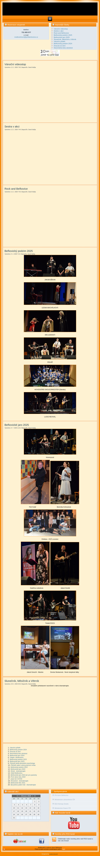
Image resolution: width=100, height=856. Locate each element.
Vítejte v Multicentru (16, 757)
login (63, 849)
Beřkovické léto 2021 (18, 783)
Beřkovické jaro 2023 (17, 761)
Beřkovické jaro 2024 (17, 755)
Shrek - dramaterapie (18, 771)
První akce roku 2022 (18, 777)
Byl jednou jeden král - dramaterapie (23, 785)
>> (35, 796)
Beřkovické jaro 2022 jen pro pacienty (24, 775)
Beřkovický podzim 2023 (18, 759)
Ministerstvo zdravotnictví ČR (65, 800)
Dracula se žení (15, 752)
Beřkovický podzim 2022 (19, 767)
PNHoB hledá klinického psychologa (22, 763)
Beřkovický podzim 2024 (18, 750)
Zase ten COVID (16, 779)
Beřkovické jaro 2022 (18, 769)
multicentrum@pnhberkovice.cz (26, 37)
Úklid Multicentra (16, 773)
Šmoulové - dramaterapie (19, 781)
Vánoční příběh (15, 748)
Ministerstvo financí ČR (63, 808)
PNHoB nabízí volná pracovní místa (23, 765)
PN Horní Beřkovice (61, 795)
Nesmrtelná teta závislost (18, 753)
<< (17, 796)
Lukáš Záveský (53, 854)
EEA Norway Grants (61, 804)
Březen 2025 (26, 796)
